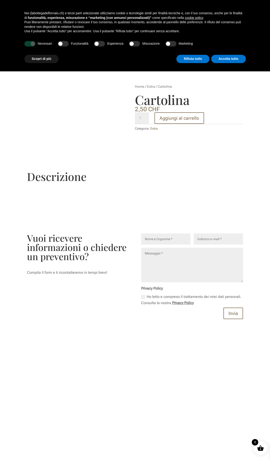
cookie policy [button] (194, 406)
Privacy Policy (183, 303)
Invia (233, 313)
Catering (231, 25)
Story (106, 25)
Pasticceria (168, 25)
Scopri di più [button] (41, 447)
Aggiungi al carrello (179, 118)
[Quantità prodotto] (142, 118)
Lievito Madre (210, 25)
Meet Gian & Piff (126, 25)
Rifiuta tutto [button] (193, 447)
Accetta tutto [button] (228, 447)
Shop (164, 42)
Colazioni (149, 25)
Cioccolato (188, 25)
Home (139, 86)
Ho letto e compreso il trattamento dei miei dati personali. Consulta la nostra (191, 299)
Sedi (176, 42)
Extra (151, 86)
